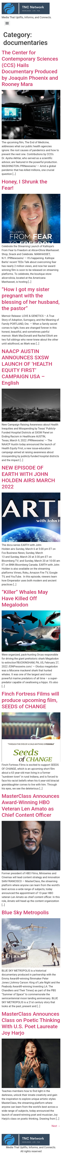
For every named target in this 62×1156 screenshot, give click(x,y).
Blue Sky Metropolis (25, 912)
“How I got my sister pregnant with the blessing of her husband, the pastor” (31, 298)
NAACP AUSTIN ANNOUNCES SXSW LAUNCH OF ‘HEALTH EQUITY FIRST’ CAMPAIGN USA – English (27, 367)
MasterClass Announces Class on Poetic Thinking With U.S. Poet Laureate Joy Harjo (31, 1023)
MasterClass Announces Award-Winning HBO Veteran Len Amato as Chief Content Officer (30, 805)
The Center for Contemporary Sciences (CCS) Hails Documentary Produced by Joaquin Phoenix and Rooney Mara (30, 68)
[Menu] (7, 23)
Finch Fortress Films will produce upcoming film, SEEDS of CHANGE (30, 700)
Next (56, 1126)
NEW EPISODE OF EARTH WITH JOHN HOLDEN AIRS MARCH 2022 (28, 477)
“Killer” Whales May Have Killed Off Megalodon (25, 598)
